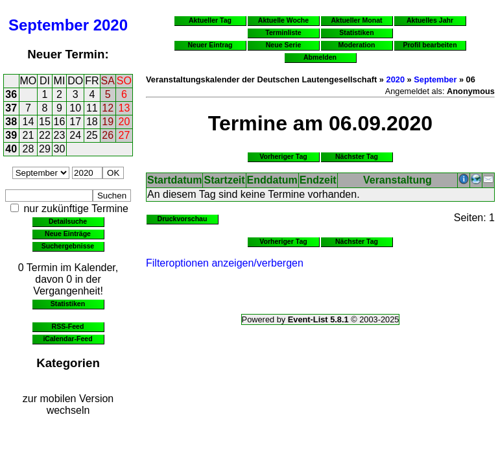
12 (107, 108)
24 (75, 135)
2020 (110, 25)
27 (124, 135)
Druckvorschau (183, 218)
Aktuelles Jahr (430, 20)
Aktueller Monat (356, 20)
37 (11, 108)
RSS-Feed (68, 326)
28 (28, 148)
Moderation (356, 45)
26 (107, 135)
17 (75, 121)
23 (59, 135)
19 (107, 121)
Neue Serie (284, 45)
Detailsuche (68, 221)
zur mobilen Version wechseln (68, 404)
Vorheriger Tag (283, 156)
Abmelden (320, 57)
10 (75, 108)
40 (11, 148)
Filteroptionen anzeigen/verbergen (224, 263)
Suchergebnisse (68, 246)
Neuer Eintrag (209, 45)
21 (28, 135)
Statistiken (68, 303)
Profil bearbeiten (429, 45)
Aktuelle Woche (283, 20)
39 (11, 135)
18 (92, 121)
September (48, 25)
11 (92, 108)
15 (45, 121)
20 (124, 121)
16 (59, 121)
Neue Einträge (68, 233)
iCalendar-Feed (67, 338)
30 (59, 148)
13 (124, 108)
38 (11, 121)
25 (92, 135)
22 (45, 135)
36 (11, 94)
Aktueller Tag (210, 20)
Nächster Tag (356, 156)
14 (28, 121)
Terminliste (283, 32)
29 (45, 148)
